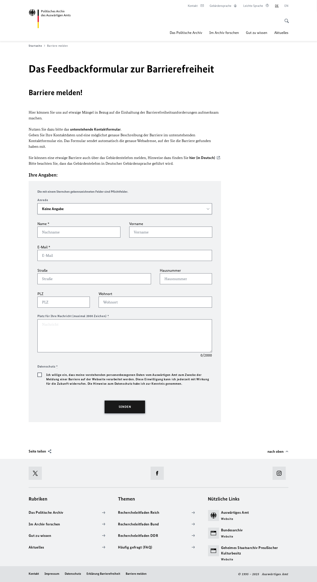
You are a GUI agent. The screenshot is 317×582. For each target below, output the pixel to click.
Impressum (51, 574)
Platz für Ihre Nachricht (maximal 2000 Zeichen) (73, 316)
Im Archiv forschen (224, 32)
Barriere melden (136, 574)
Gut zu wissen (256, 32)
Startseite (37, 46)
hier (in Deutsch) (202, 157)
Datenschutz (73, 574)
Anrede (42, 200)
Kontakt (34, 574)
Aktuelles (281, 32)
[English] (286, 6)
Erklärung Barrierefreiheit (103, 574)
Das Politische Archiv (186, 32)
